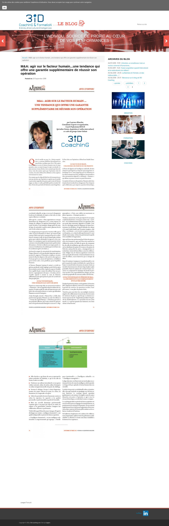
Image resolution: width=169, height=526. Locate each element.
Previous (2, 41)
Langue (23, 502)
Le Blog (138, 513)
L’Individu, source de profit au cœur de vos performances (84, 38)
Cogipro (48, 522)
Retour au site (142, 24)
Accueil (24, 58)
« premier (117, 83)
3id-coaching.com (35, 522)
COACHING (128, 163)
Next (166, 41)
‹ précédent (129, 83)
